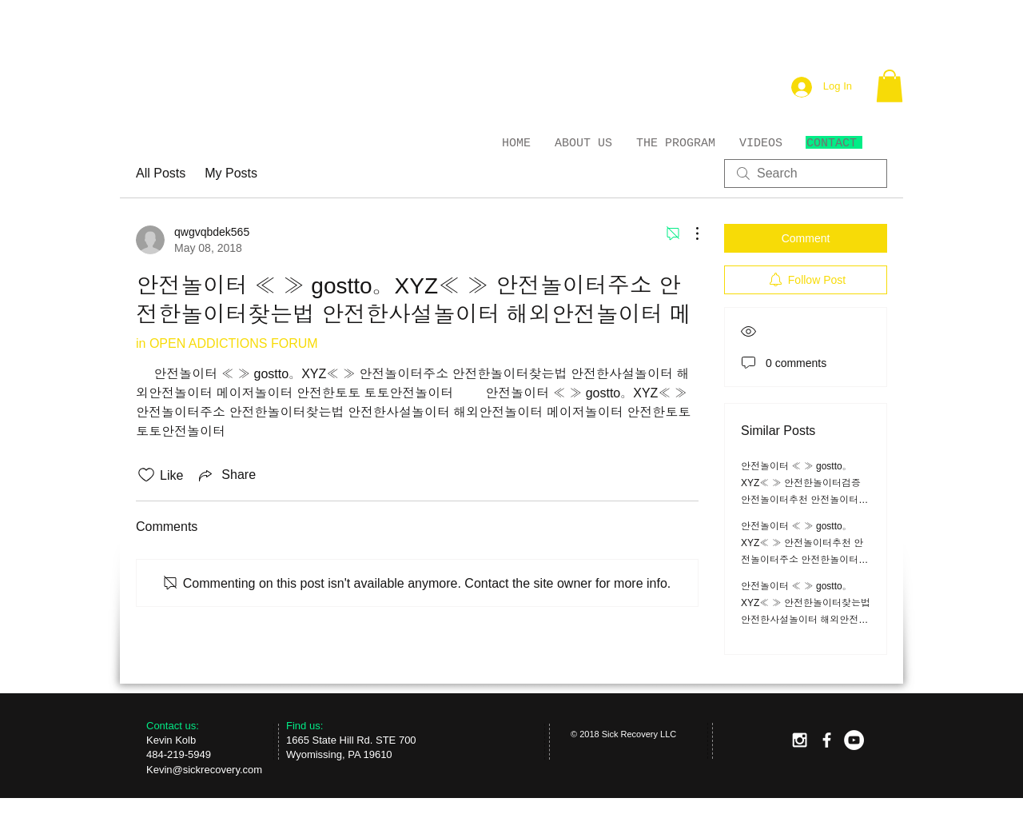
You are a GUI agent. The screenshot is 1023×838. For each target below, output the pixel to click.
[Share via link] (226, 475)
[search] (805, 173)
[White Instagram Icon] (800, 740)
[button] (889, 86)
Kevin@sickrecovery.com (204, 770)
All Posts (160, 173)
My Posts (231, 173)
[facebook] (827, 740)
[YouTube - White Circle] (854, 740)
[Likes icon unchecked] (146, 475)
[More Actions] (689, 233)
